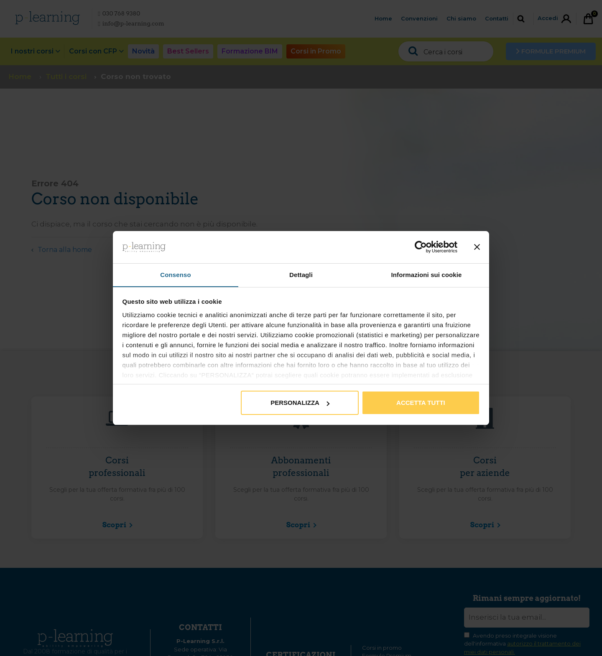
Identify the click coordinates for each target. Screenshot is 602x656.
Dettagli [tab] (301, 274)
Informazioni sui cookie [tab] (426, 274)
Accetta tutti (420, 403)
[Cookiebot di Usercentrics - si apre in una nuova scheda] (420, 247)
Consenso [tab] (175, 274)
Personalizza (299, 403)
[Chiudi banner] (477, 247)
